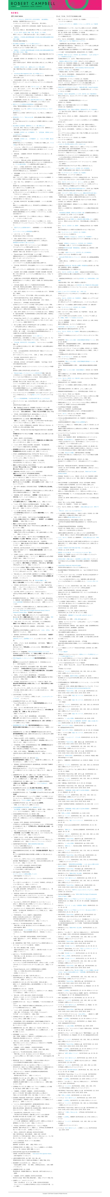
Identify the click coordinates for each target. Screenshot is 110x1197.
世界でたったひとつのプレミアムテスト (83, 889)
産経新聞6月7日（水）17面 (20, 725)
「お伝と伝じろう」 (69, 1060)
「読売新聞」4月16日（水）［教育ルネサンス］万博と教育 (29, 67)
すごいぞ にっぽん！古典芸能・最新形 (76, 905)
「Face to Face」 (70, 855)
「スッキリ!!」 (68, 1000)
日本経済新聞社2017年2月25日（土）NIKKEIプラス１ (27, 807)
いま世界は (66, 990)
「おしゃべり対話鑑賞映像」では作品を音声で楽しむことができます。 (32, 398)
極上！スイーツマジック (76, 820)
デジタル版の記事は (20, 164)
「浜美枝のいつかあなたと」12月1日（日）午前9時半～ (78, 236)
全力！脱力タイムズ (70, 878)
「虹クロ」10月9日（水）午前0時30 (71, 298)
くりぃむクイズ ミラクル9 (72, 737)
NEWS (18, 6)
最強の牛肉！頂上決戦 (75, 873)
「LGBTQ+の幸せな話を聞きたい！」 (68, 76)
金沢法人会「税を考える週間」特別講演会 (76, 265)
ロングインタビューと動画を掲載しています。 (25, 874)
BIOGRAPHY (25, 6)
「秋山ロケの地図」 (69, 452)
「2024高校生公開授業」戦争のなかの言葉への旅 (71, 212)
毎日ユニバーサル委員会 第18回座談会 (23, 104)
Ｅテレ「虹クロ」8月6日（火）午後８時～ (69, 378)
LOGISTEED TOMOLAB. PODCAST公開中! (69, 565)
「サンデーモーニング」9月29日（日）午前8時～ (73, 307)
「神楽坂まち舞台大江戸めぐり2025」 (68, 61)
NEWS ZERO (68, 755)
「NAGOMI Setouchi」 (72, 1069)
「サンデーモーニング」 (66, 357)
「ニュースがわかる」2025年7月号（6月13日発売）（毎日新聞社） (31, 19)
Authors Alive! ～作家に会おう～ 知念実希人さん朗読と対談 (74, 559)
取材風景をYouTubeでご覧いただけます (23, 242)
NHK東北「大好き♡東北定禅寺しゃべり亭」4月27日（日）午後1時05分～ (78, 94)
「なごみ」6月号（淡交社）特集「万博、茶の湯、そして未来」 (30, 32)
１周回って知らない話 (71, 1112)
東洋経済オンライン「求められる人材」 (23, 117)
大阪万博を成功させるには (37, 99)
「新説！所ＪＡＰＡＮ (77, 695)
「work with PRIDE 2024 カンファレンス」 (69, 257)
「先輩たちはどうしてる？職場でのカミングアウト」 (72, 41)
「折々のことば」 (35, 86)
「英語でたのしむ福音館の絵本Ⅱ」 (22, 227)
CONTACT (38, 6)
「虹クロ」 (65, 413)
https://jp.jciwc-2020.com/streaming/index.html (78, 688)
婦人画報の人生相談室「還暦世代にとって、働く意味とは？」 (29, 125)
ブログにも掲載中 (26, 800)
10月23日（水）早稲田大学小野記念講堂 (87, 285)
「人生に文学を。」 (82, 1014)
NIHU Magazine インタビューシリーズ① (24, 658)
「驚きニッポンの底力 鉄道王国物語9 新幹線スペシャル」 (80, 340)
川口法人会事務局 (80, 422)
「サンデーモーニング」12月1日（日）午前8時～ (73, 232)
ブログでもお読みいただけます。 (35, 790)
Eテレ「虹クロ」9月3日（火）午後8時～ (69, 331)
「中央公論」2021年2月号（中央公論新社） (24, 342)
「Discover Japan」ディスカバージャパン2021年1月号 (27, 373)
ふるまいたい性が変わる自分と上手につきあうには (71, 144)
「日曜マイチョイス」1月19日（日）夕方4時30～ (77, 168)
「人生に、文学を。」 (46, 630)
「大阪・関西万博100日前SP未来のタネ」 (75, 188)
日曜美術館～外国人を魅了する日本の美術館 (77, 790)
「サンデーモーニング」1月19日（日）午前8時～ (73, 172)
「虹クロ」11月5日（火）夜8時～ (70, 272)
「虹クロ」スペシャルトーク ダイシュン (72, 182)
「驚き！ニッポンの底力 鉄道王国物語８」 (74, 370)
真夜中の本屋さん (75, 676)
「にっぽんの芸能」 (69, 718)
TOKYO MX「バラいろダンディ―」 (67, 327)
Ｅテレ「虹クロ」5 (63, 537)
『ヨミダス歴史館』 (28, 930)
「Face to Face (69, 799)
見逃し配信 (78, 619)
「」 (42, 1153)
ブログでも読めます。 (42, 783)
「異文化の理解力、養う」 (41, 580)
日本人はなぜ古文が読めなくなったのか (38, 651)
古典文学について (18, 638)
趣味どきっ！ (68, 829)
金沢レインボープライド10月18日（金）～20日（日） (72, 291)
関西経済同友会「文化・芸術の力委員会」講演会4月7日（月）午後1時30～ (78, 109)
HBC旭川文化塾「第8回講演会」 (72, 248)
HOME (13, 6)
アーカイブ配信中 (63, 651)
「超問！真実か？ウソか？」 (71, 1053)
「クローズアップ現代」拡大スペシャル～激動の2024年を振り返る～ (79, 193)
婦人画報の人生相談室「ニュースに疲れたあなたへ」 (27, 43)
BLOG (32, 6)
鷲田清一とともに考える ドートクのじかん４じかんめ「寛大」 (75, 552)
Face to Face (70, 691)
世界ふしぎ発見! (66, 813)
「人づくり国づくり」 (38, 336)
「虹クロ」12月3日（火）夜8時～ (70, 225)
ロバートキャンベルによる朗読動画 (22, 231)
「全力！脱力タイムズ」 (70, 1005)
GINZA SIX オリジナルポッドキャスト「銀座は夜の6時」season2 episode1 (78, 87)
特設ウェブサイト (36, 394)
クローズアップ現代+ (67, 725)
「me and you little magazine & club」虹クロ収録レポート (28, 73)
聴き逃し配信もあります (74, 517)
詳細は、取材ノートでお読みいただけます (72, 317)
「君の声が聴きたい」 (69, 439)
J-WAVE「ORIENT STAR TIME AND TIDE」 (70, 548)
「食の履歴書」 (17, 809)
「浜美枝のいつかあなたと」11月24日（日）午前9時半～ (78, 243)
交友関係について (28, 638)
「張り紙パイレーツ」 (70, 946)
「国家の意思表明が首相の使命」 (36, 844)
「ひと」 (37, 758)
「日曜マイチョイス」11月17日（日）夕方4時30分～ (78, 252)
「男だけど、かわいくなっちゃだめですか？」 (70, 510)
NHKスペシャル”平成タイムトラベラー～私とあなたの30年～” (80, 899)
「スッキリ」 (67, 671)
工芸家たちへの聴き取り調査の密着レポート (82, 219)
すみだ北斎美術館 (18, 602)
